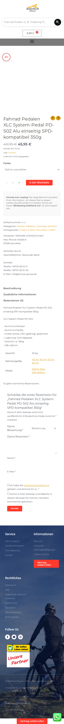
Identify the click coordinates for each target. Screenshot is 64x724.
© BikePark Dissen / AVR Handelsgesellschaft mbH (30, 681)
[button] (32, 41)
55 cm (51, 359)
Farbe (7, 163)
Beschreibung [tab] (12, 288)
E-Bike (23, 230)
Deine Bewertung (15, 428)
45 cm (35, 359)
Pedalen (31, 226)
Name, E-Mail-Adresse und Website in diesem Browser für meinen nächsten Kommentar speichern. (29, 498)
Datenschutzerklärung (36, 485)
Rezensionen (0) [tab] (13, 300)
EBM (52, 230)
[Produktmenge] (13, 183)
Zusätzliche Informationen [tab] (19, 294)
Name (11, 458)
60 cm (35, 363)
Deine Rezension (18, 436)
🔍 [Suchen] (58, 22)
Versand (12, 152)
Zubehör (52, 226)
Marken (21, 226)
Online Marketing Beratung (18, 703)
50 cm (43, 359)
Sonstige (42, 226)
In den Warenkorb (39, 182)
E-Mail (11, 471)
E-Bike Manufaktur (38, 230)
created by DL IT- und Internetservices (23, 688)
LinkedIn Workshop (14, 710)
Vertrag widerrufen (44, 563)
